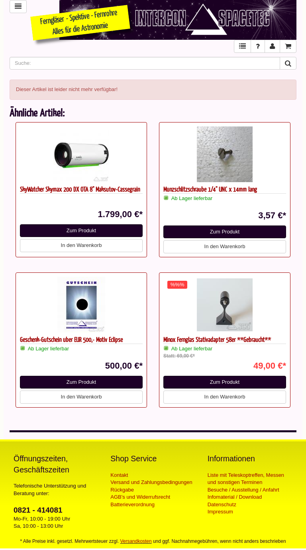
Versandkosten (136, 541)
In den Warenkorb (81, 245)
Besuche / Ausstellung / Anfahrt (243, 490)
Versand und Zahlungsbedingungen (151, 482)
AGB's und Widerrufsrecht (140, 497)
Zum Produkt (81, 230)
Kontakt (119, 475)
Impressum (220, 512)
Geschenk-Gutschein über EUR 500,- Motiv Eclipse (71, 339)
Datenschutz (222, 504)
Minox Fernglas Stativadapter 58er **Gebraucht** (217, 339)
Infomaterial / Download (235, 497)
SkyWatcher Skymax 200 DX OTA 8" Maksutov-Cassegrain (80, 189)
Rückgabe (122, 490)
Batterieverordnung (132, 504)
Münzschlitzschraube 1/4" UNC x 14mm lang (210, 189)
